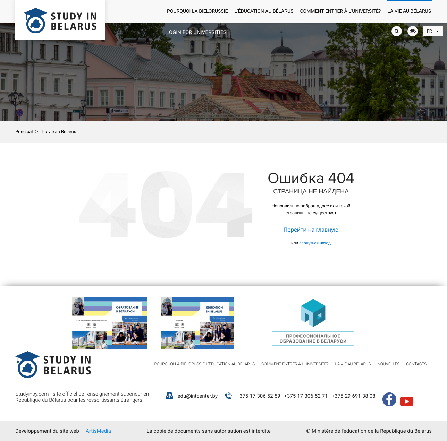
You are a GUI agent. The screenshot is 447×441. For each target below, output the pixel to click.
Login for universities (196, 32)
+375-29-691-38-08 (353, 396)
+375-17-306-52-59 (258, 396)
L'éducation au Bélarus (264, 11)
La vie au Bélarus (409, 11)
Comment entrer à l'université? (340, 11)
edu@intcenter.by (197, 396)
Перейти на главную (311, 229)
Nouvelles (389, 364)
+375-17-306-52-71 (306, 396)
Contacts (416, 364)
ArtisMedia (98, 431)
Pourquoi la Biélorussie (197, 11)
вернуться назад (315, 243)
